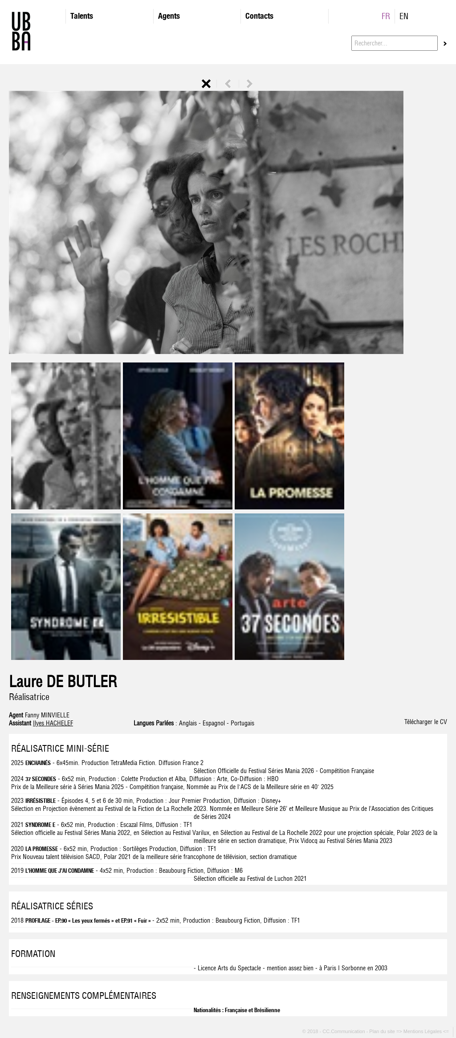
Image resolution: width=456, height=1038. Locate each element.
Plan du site (382, 1031)
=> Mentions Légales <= (423, 1031)
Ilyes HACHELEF (53, 723)
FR (386, 16)
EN (403, 16)
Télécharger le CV (425, 722)
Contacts (259, 15)
